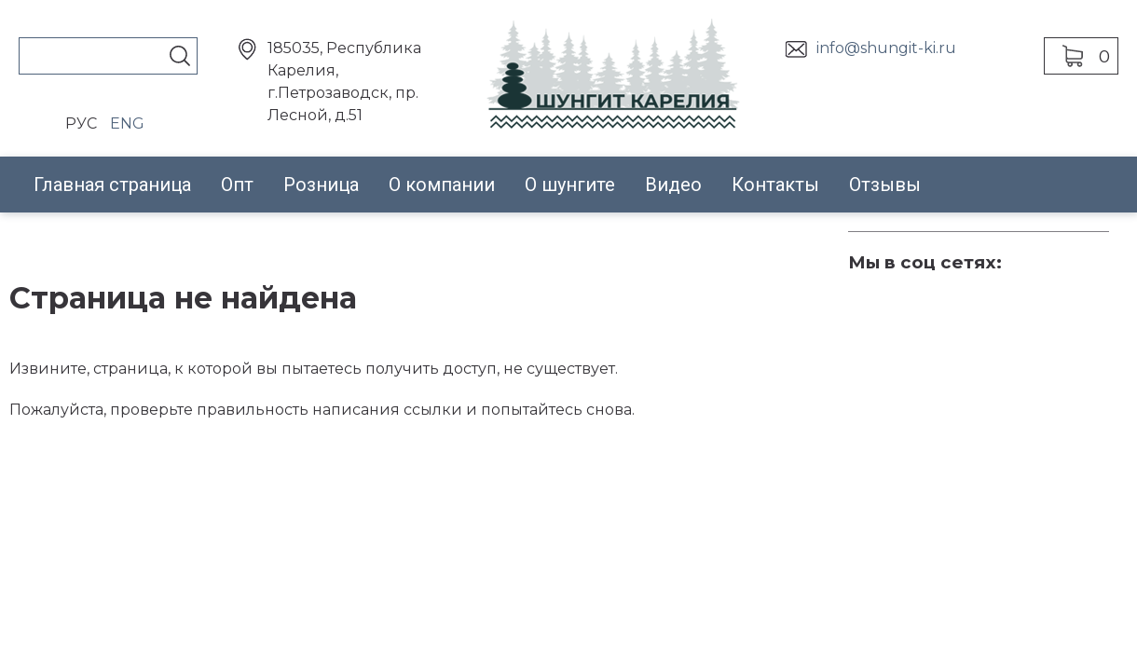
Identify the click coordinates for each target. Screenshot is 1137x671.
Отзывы (885, 184)
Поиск (180, 56)
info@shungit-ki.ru (886, 48)
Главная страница (112, 184)
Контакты (775, 184)
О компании (442, 184)
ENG (127, 123)
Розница (321, 184)
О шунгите (570, 184)
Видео (673, 184)
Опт (237, 184)
